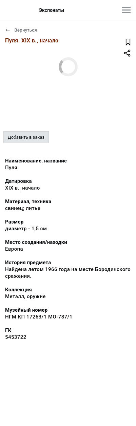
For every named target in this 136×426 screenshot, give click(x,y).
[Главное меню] (126, 10)
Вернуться (21, 30)
